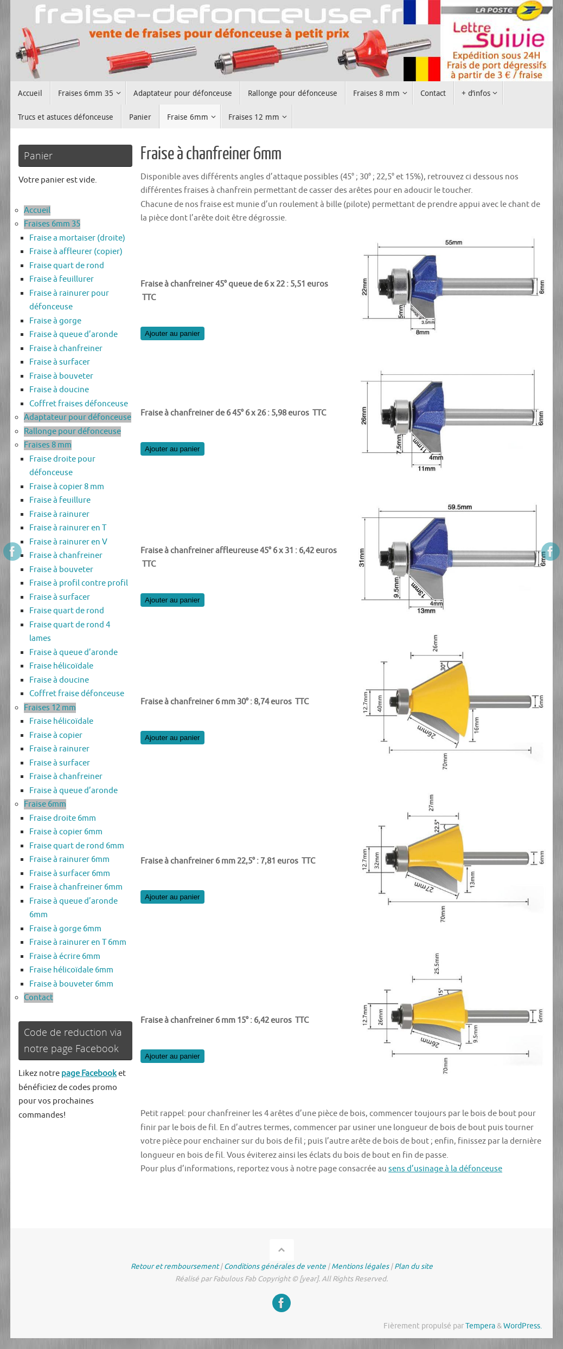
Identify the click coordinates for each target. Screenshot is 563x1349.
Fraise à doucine (59, 390)
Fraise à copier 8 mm (66, 487)
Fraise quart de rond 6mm (76, 846)
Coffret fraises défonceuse (78, 404)
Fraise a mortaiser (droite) (77, 238)
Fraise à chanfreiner (66, 348)
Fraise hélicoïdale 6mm (71, 970)
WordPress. (522, 1326)
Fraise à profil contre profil (78, 583)
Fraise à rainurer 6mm (69, 859)
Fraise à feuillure (60, 500)
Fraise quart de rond (66, 266)
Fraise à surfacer (59, 362)
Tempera (480, 1326)
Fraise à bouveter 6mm (71, 984)
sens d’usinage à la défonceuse (445, 1169)
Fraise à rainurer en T (67, 528)
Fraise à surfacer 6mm (69, 873)
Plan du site (413, 1266)
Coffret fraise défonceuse (76, 694)
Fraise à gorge (55, 321)
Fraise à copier (55, 735)
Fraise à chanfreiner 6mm (76, 887)
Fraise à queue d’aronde (73, 334)
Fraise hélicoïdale (61, 666)
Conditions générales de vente (275, 1266)
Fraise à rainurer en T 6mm (77, 942)
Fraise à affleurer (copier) (76, 252)
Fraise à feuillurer (61, 279)
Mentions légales (360, 1266)
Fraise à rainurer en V (68, 542)
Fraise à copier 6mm (66, 832)
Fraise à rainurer (59, 514)
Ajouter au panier (172, 333)
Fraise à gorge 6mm (65, 929)
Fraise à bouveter (61, 376)
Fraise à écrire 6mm (64, 956)
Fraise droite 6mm (62, 818)
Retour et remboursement (175, 1266)
